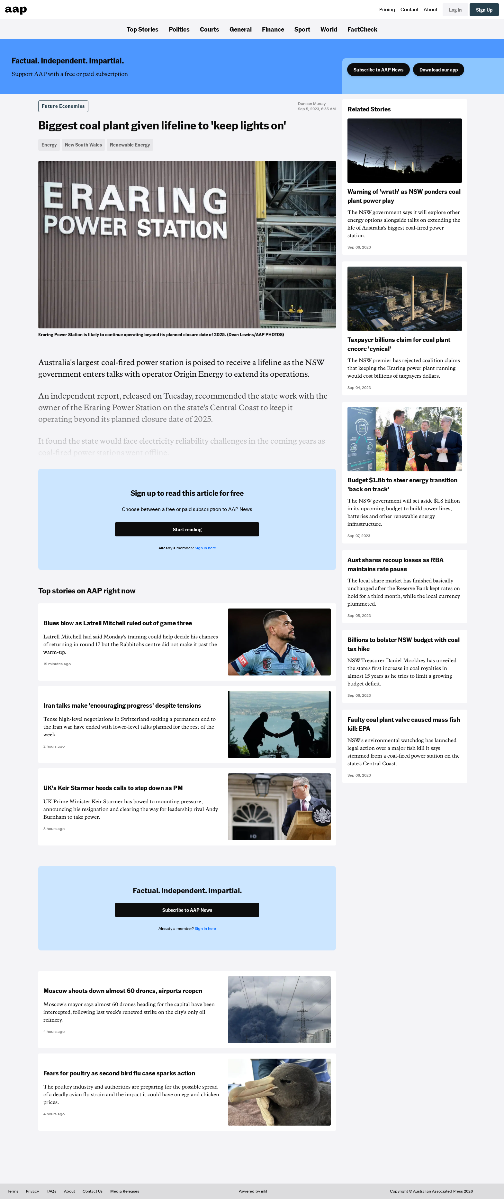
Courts (209, 29)
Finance (273, 29)
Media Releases (124, 1191)
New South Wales (83, 144)
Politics (179, 29)
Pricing (387, 10)
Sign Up (484, 9)
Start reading (187, 529)
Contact (410, 10)
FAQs (51, 1191)
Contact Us (93, 1191)
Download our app (438, 69)
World (328, 29)
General (241, 29)
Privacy (32, 1191)
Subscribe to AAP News (378, 69)
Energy (49, 144)
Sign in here (205, 548)
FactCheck (362, 29)
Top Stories (142, 29)
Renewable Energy (130, 144)
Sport (302, 29)
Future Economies (63, 106)
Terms (13, 1191)
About (430, 10)
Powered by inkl (253, 1191)
